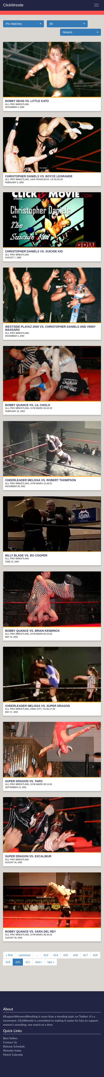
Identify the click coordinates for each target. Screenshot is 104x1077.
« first (9, 955)
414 (55, 955)
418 (95, 955)
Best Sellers (10, 1038)
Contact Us (10, 1042)
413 (46, 955)
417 (85, 955)
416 (75, 955)
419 (8, 962)
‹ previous (24, 955)
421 (27, 962)
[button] (23, 23)
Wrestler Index (12, 1050)
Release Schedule (14, 1046)
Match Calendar (13, 1054)
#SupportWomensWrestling (20, 1016)
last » (50, 962)
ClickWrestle (13, 5)
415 (65, 955)
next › (38, 962)
